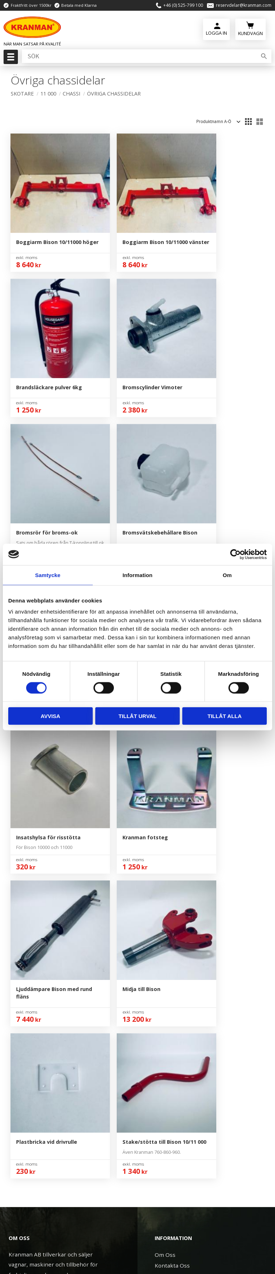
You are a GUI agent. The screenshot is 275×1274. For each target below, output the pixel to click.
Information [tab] (137, 575)
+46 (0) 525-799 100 (183, 5)
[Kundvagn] (250, 28)
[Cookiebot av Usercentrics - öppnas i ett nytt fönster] (235, 554)
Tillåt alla (225, 716)
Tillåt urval (137, 716)
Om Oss (165, 875)
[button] (10, 59)
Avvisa (50, 716)
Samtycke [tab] (48, 575)
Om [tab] (227, 575)
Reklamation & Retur (182, 940)
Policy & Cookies (176, 929)
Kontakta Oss (172, 886)
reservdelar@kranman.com (243, 5)
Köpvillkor (168, 918)
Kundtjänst (169, 908)
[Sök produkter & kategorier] (138, 57)
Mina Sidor (169, 896)
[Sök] (263, 57)
